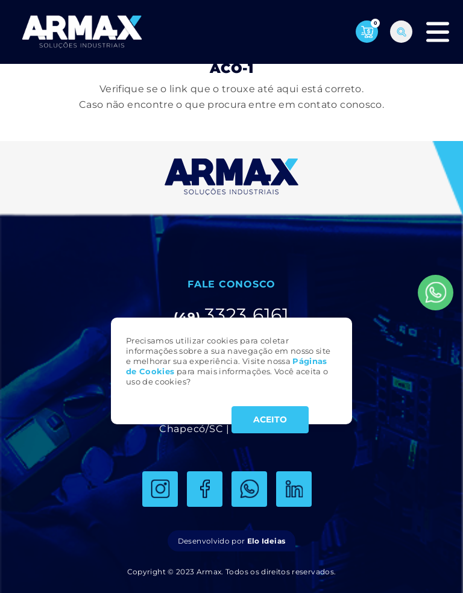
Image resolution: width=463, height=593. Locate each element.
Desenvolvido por (231, 540)
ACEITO (270, 419)
